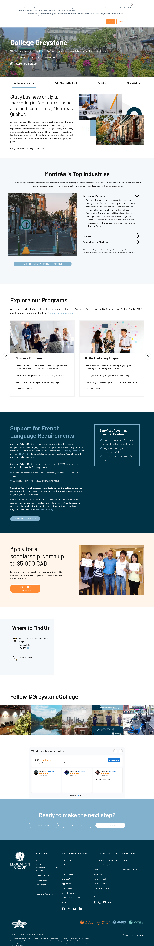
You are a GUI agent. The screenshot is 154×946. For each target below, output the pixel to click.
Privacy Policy (128, 935)
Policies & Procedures (71, 898)
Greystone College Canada (105, 865)
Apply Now (66, 884)
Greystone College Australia (105, 860)
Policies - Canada (101, 884)
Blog (64, 902)
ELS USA (125, 860)
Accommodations (43, 880)
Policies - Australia (102, 879)
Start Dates (67, 888)
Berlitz (124, 865)
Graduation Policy (45, 509)
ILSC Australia (68, 860)
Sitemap (140, 935)
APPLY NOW (110, 825)
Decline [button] (121, 21)
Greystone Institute (129, 869)
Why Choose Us (42, 860)
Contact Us (66, 879)
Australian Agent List (45, 894)
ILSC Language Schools (69, 450)
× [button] (132, 4)
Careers (39, 889)
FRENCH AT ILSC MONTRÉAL (25, 519)
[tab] (24, 84)
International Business (94, 196)
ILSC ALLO (23, 454)
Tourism (87, 235)
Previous (6, 356)
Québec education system (61, 312)
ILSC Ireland (67, 869)
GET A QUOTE (77, 825)
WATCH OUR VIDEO (26, 63)
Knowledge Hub (42, 885)
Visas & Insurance (69, 893)
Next (148, 356)
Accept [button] (111, 21)
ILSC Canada (67, 865)
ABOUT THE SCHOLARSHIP (25, 588)
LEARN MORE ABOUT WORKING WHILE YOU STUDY (43, 264)
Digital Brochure (42, 875)
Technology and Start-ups (95, 242)
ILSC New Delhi (68, 874)
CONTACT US (43, 825)
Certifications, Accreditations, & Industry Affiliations (47, 868)
